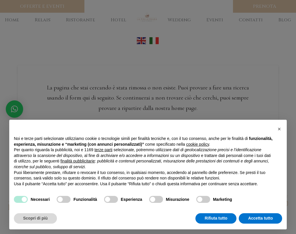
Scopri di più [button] (35, 218)
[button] (279, 129)
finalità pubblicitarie (77, 161)
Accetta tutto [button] (260, 218)
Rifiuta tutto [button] (216, 218)
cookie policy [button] (197, 144)
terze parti (103, 149)
